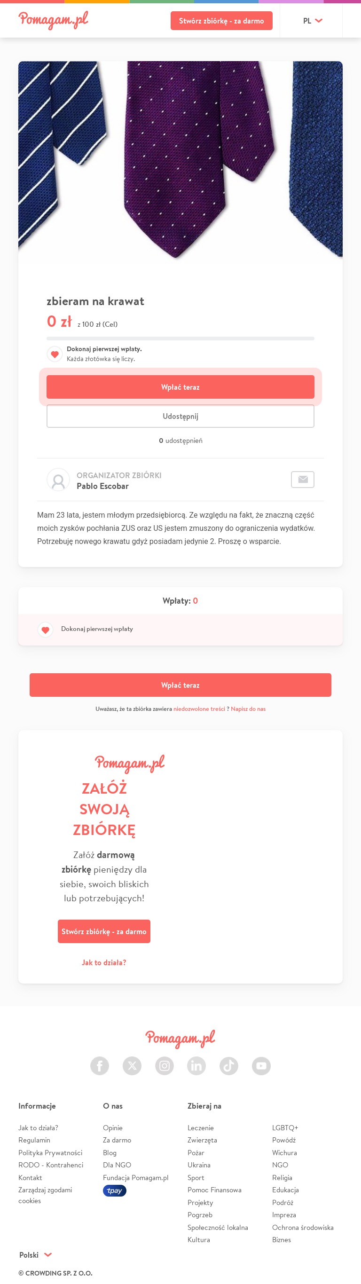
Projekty (200, 1202)
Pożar (196, 1152)
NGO (280, 1164)
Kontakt (30, 1177)
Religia (282, 1177)
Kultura (199, 1239)
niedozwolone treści (199, 709)
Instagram (164, 1060)
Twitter (132, 1060)
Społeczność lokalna (218, 1227)
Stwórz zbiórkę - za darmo (221, 21)
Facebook (99, 1060)
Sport (196, 1177)
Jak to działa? (104, 962)
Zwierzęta (202, 1139)
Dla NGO (117, 1164)
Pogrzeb (200, 1214)
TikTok (229, 1060)
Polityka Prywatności (50, 1152)
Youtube (261, 1060)
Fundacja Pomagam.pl (136, 1177)
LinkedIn (196, 1060)
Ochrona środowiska (303, 1227)
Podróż (282, 1202)
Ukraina (199, 1164)
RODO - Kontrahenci (50, 1164)
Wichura (284, 1152)
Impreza (284, 1214)
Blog (110, 1152)
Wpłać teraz (180, 387)
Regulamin (34, 1139)
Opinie (113, 1127)
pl (307, 21)
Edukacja (285, 1189)
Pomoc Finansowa (215, 1189)
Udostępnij (180, 416)
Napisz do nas (248, 709)
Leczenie (201, 1127)
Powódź (284, 1139)
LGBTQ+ (285, 1127)
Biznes (281, 1239)
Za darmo (117, 1139)
